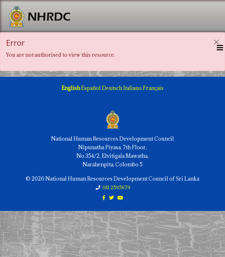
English (70, 88)
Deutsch (112, 88)
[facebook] (103, 197)
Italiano (132, 88)
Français (153, 88)
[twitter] (111, 197)
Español (91, 88)
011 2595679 (116, 187)
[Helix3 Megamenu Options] (220, 47)
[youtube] (120, 197)
